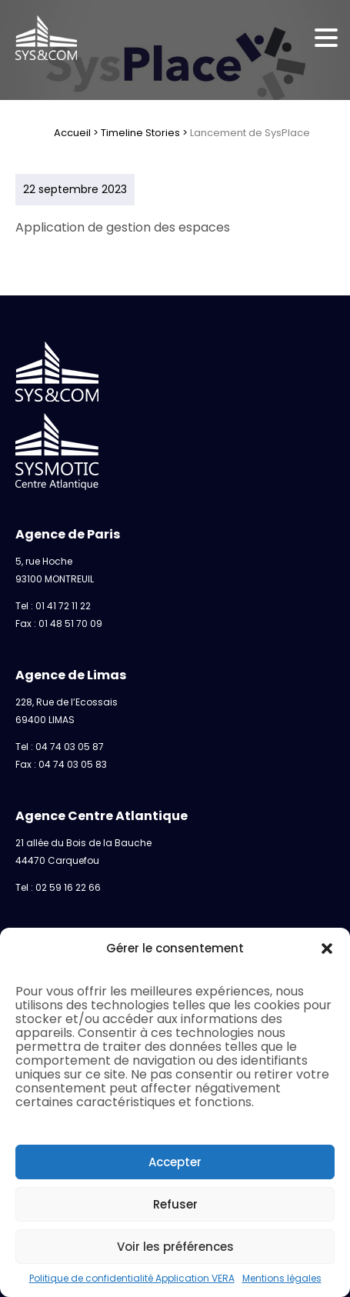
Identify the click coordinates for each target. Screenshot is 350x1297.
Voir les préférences (175, 1247)
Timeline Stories (140, 132)
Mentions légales (282, 1278)
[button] (327, 948)
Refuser (175, 1204)
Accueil (72, 132)
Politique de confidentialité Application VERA (132, 1278)
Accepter (175, 1162)
